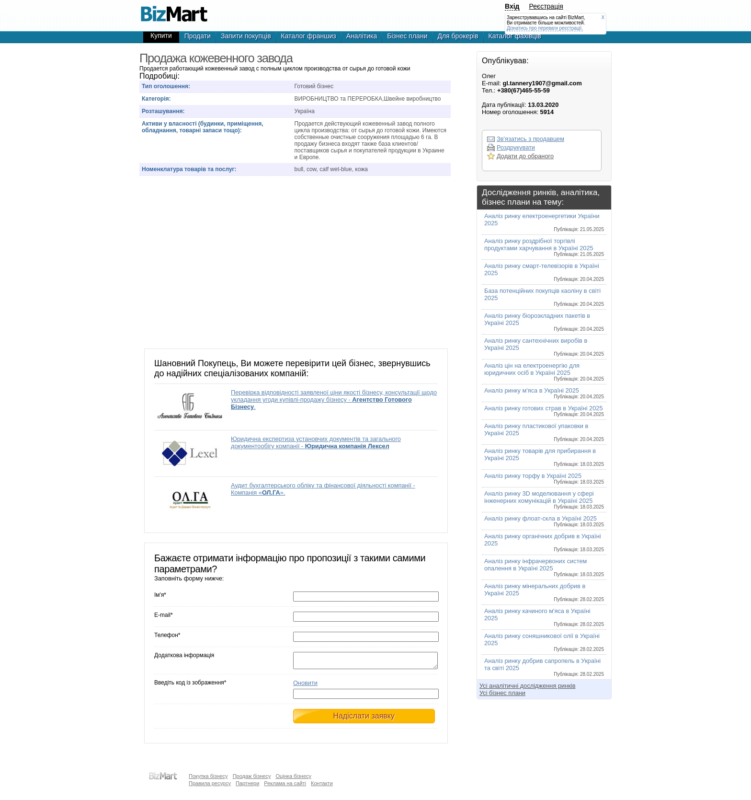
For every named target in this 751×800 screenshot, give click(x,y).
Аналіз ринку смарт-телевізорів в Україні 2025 (544, 272)
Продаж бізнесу (252, 776)
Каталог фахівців (515, 36)
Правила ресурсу (210, 783)
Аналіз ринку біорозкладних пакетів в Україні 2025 (544, 322)
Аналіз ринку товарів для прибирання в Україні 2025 (544, 457)
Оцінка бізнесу (293, 776)
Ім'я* (160, 594)
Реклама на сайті (285, 783)
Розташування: (163, 111)
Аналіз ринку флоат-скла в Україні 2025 (544, 521)
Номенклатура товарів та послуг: (189, 169)
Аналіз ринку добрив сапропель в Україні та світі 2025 (544, 667)
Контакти (322, 783)
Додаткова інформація (184, 655)
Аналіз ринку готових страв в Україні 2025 (544, 411)
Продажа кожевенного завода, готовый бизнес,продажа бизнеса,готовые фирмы (173, 9)
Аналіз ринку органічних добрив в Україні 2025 (544, 542)
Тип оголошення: (166, 86)
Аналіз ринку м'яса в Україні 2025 (544, 393)
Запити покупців (246, 36)
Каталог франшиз (308, 36)
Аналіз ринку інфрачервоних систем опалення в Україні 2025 (544, 567)
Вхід (512, 6)
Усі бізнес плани (502, 692)
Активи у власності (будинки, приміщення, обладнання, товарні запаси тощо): (202, 127)
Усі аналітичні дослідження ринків (527, 685)
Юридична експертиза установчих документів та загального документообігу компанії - (316, 442)
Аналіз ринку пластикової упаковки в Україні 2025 (544, 432)
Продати (197, 36)
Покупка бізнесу (208, 776)
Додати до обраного (525, 156)
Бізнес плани (407, 36)
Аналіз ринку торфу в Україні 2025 (544, 478)
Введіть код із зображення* (190, 685)
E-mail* (163, 615)
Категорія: (156, 98)
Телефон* (167, 635)
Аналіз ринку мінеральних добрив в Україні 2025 (544, 592)
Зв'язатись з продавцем (530, 138)
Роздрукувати (516, 147)
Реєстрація (546, 6)
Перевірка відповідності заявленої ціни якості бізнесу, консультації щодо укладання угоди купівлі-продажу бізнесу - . (334, 399)
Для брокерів (457, 36)
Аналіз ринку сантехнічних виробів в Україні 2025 (544, 347)
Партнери (247, 783)
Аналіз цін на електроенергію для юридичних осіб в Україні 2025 (544, 372)
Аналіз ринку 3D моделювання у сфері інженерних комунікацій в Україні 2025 (544, 500)
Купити (161, 35)
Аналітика (361, 36)
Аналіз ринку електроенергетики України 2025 (544, 222)
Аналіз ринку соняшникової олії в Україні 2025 (544, 642)
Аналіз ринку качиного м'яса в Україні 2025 (544, 617)
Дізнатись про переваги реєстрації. (545, 28)
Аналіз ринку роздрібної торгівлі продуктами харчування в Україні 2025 (544, 247)
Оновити (305, 685)
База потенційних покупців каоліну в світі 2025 (544, 297)
